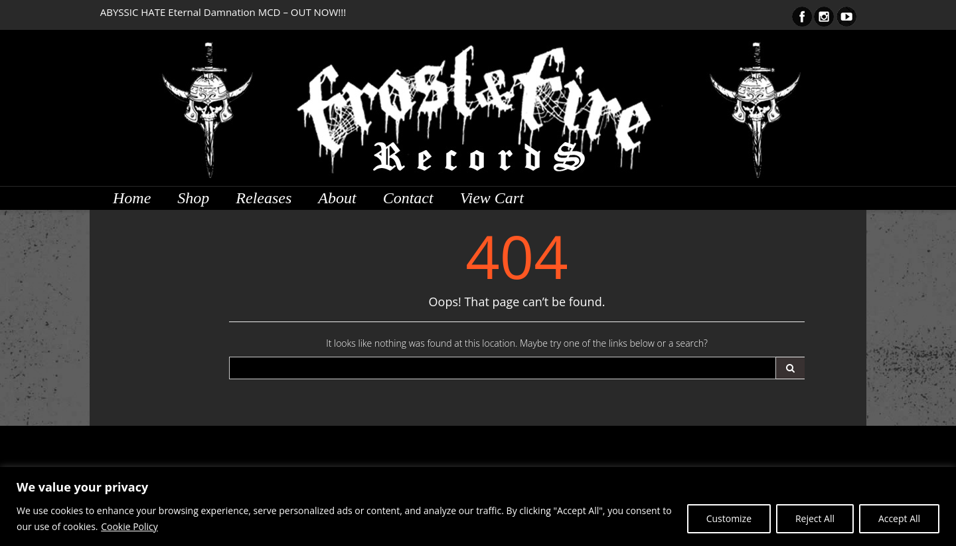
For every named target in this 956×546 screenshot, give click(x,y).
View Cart (492, 198)
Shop (193, 198)
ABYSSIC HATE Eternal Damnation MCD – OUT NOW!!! (223, 12)
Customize (728, 518)
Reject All (815, 518)
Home (132, 198)
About (337, 198)
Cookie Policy (129, 526)
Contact (408, 198)
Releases (263, 198)
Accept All (899, 518)
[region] (478, 506)
